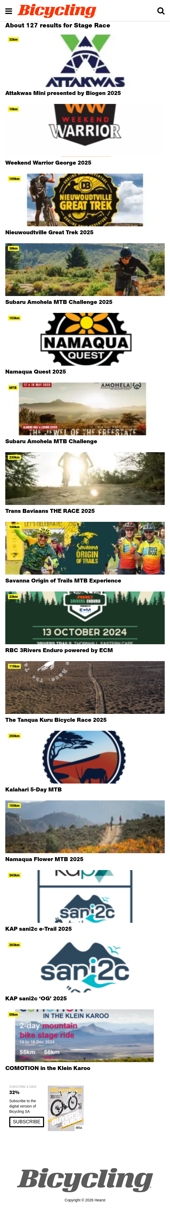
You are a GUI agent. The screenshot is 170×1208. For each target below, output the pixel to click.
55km (13, 1014)
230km (14, 457)
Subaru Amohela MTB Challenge (51, 441)
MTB (13, 388)
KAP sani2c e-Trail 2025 (38, 928)
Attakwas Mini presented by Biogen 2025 (63, 93)
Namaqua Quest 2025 (35, 371)
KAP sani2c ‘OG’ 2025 (36, 998)
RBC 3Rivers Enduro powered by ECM (59, 650)
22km (13, 597)
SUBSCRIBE (26, 1121)
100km (14, 179)
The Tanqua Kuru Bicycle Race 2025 (56, 720)
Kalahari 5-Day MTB (33, 789)
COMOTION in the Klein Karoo (47, 1068)
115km (14, 666)
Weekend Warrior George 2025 (48, 162)
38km (13, 248)
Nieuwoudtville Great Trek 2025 (49, 232)
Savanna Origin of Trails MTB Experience (63, 580)
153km (14, 318)
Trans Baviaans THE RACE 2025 (50, 511)
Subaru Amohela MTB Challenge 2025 (58, 302)
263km (14, 875)
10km (13, 109)
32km (13, 39)
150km (14, 806)
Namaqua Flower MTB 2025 (44, 859)
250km (14, 736)
